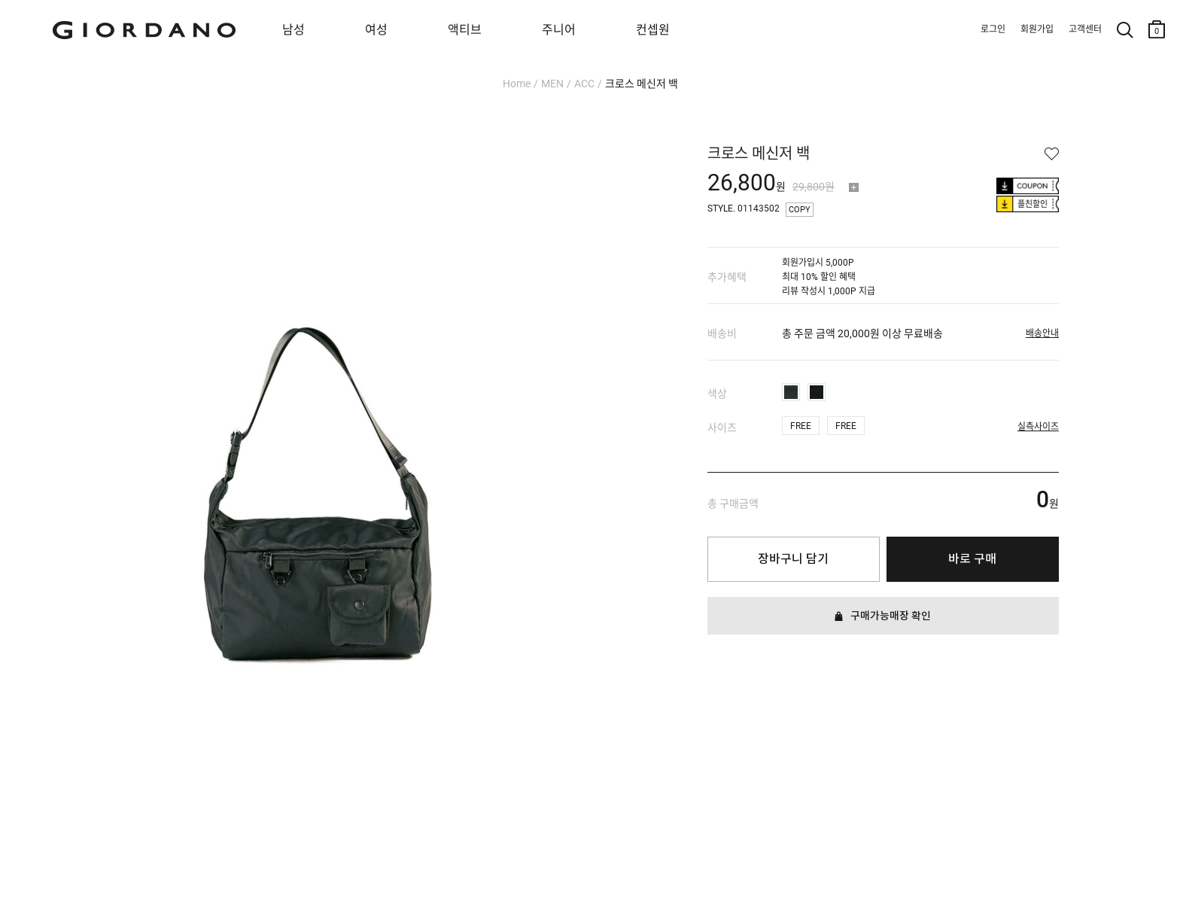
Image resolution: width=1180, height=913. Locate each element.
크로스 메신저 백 (641, 84)
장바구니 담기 (793, 559)
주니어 (559, 30)
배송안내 (1042, 333)
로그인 (993, 29)
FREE (800, 426)
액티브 (465, 30)
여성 (376, 30)
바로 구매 (972, 559)
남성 (293, 30)
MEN (552, 84)
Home (517, 84)
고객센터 (1085, 29)
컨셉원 (653, 30)
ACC (584, 84)
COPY (799, 210)
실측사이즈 (1038, 427)
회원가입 (1037, 29)
